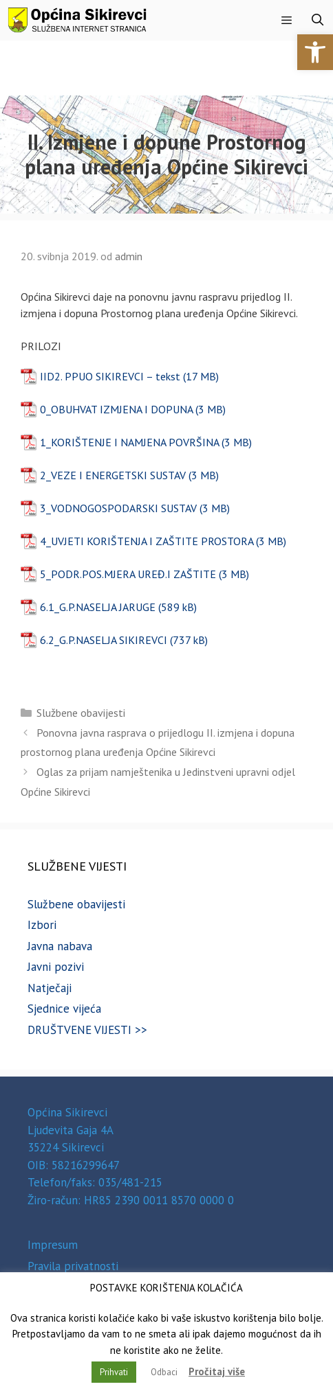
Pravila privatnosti (73, 1266)
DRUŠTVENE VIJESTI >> (87, 1029)
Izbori (42, 924)
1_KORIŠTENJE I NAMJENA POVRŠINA (129, 442)
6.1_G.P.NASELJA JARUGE (97, 607)
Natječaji (50, 988)
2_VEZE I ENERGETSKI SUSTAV (113, 475)
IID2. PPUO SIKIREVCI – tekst (110, 376)
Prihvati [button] (114, 1372)
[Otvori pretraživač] (317, 20)
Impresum (53, 1244)
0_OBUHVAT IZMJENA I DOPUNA (116, 409)
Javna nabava (60, 946)
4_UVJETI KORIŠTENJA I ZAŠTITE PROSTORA (146, 541)
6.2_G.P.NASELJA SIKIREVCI (103, 640)
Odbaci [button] (164, 1372)
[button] (315, 52)
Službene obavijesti (80, 713)
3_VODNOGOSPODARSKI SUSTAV (118, 508)
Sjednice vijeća (64, 1008)
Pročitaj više (217, 1371)
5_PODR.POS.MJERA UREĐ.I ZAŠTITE (128, 574)
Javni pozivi (56, 966)
